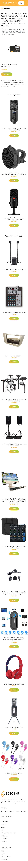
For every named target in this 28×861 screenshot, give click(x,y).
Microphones (4, 835)
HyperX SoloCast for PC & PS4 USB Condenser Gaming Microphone (14, 218)
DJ (2, 830)
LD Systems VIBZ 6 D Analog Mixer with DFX (14, 312)
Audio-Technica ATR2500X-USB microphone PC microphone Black (14, 129)
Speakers (10, 64)
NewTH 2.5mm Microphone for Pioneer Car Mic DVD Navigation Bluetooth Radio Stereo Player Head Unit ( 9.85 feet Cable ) (14, 592)
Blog (2, 851)
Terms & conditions (6, 856)
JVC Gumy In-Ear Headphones (14, 773)
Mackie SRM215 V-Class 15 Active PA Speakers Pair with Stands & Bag (14, 445)
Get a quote (21, 3)
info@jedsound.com (6, 816)
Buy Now (6, 74)
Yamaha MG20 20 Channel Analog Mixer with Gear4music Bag (14, 547)
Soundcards (4, 838)
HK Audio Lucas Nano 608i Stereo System (14, 269)
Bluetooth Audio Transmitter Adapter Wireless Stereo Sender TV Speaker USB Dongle (14, 639)
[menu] (25, 8)
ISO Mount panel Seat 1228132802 (14, 356)
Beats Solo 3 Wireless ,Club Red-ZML (14, 684)
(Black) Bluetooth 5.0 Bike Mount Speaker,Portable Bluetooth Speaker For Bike (14, 173)
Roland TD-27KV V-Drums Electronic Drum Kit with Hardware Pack (14, 400)
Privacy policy (4, 859)
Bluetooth (3, 824)
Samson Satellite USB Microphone (14, 727)
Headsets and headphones (8, 833)
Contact (3, 853)
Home (2, 28)
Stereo (15, 64)
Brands (3, 827)
